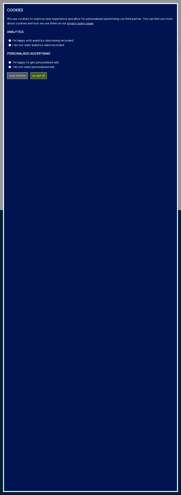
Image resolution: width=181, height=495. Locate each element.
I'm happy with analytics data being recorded (43, 40)
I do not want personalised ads (34, 67)
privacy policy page (80, 23)
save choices (17, 75)
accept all (38, 75)
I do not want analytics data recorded (38, 45)
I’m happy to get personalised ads (36, 62)
